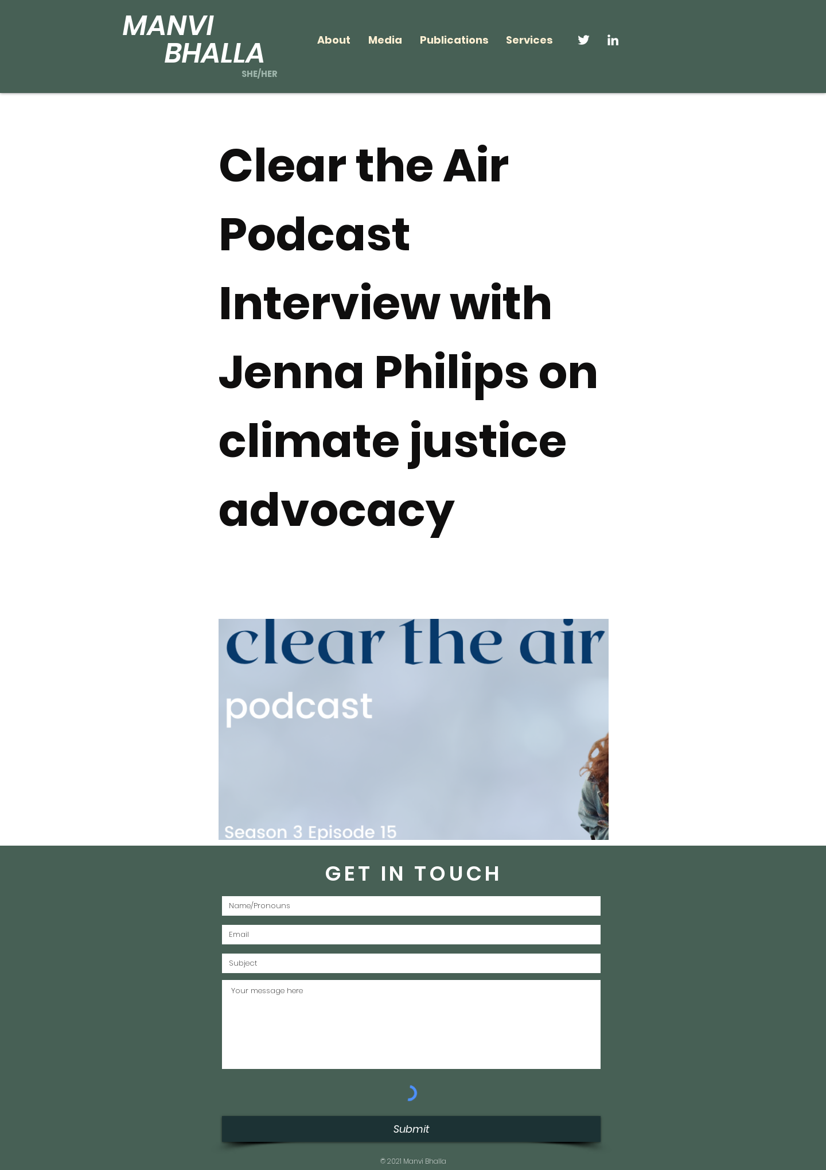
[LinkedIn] (613, 40)
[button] (333, 40)
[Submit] (411, 1129)
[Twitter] (583, 40)
